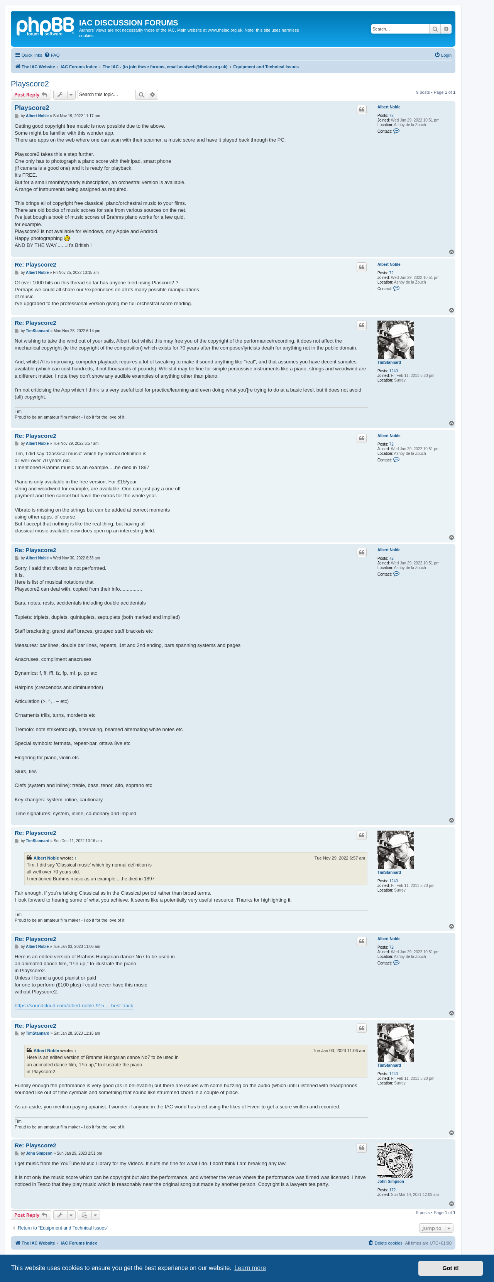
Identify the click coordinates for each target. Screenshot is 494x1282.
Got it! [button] (451, 1268)
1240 (393, 371)
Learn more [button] (250, 1268)
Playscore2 (30, 83)
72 (391, 115)
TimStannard (389, 362)
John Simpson (390, 1181)
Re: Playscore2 (35, 264)
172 (392, 1190)
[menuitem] (51, 55)
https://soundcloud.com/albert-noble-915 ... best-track (74, 1005)
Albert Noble (388, 107)
